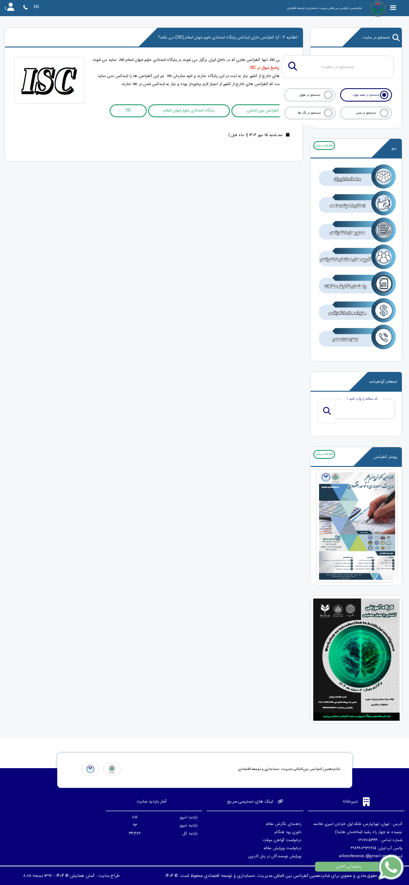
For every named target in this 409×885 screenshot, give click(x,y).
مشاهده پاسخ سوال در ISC (272, 68)
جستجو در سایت (381, 37)
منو (394, 148)
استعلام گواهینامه (383, 382)
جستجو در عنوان (309, 95)
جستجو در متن (366, 112)
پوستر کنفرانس (385, 457)
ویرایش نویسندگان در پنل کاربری (274, 856)
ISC (128, 110)
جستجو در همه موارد (366, 95)
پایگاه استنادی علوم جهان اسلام (189, 110)
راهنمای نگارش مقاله (283, 824)
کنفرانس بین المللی (263, 110)
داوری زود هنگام (288, 832)
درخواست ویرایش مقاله (282, 848)
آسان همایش (82, 875)
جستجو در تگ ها (309, 112)
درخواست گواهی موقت (282, 840)
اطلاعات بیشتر (324, 145)
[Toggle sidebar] (393, 7)
